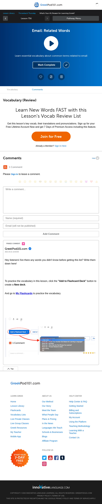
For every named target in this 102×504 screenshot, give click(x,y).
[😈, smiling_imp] (86, 181)
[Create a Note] (51, 77)
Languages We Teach (52, 428)
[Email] (51, 226)
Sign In (14, 174)
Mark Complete (46, 65)
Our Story (46, 406)
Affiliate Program (50, 441)
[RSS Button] (5, 167)
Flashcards (16, 410)
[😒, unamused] (35, 181)
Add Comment (51, 234)
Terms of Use (58, 496)
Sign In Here (60, 146)
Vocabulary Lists (18, 414)
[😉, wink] (60, 181)
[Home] (48, 7)
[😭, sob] (65, 181)
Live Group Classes (20, 423)
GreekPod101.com (83, 493)
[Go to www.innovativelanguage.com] (51, 487)
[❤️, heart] (91, 181)
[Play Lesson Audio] (51, 43)
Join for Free (51, 136)
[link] (5, 18)
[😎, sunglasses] (40, 181)
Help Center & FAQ (78, 401)
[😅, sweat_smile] (55, 181)
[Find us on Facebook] (56, 457)
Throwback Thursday (27, 13)
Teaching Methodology (79, 426)
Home (13, 401)
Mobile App (16, 436)
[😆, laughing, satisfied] (50, 181)
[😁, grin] (30, 181)
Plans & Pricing (49, 419)
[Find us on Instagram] (44, 463)
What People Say (50, 414)
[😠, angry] (45, 181)
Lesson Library (9, 13)
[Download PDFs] (61, 77)
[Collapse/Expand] (51, 158)
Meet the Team (49, 410)
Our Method (47, 401)
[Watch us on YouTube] (50, 457)
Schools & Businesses (52, 432)
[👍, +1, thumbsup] (96, 181)
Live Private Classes (20, 419)
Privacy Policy (44, 496)
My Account (74, 417)
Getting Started (76, 406)
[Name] (51, 218)
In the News (47, 423)
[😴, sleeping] (76, 181)
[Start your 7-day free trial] (20, 458)
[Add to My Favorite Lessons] (40, 77)
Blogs (44, 436)
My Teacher (16, 432)
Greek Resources (19, 428)
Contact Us (74, 437)
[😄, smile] (19, 181)
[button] (97, 5)
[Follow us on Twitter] (44, 457)
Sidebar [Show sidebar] (76, 18)
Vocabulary (12, 89)
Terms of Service (82, 498)
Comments (37, 89)
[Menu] (5, 5)
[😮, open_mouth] (81, 181)
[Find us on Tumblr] (62, 457)
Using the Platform (77, 422)
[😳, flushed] (24, 181)
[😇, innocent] (70, 181)
